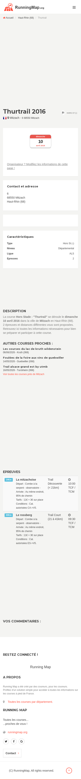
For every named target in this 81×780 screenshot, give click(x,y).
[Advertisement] (40, 63)
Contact (12, 753)
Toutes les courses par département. (30, 701)
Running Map (40, 667)
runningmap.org (17, 732)
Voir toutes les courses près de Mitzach (23, 374)
